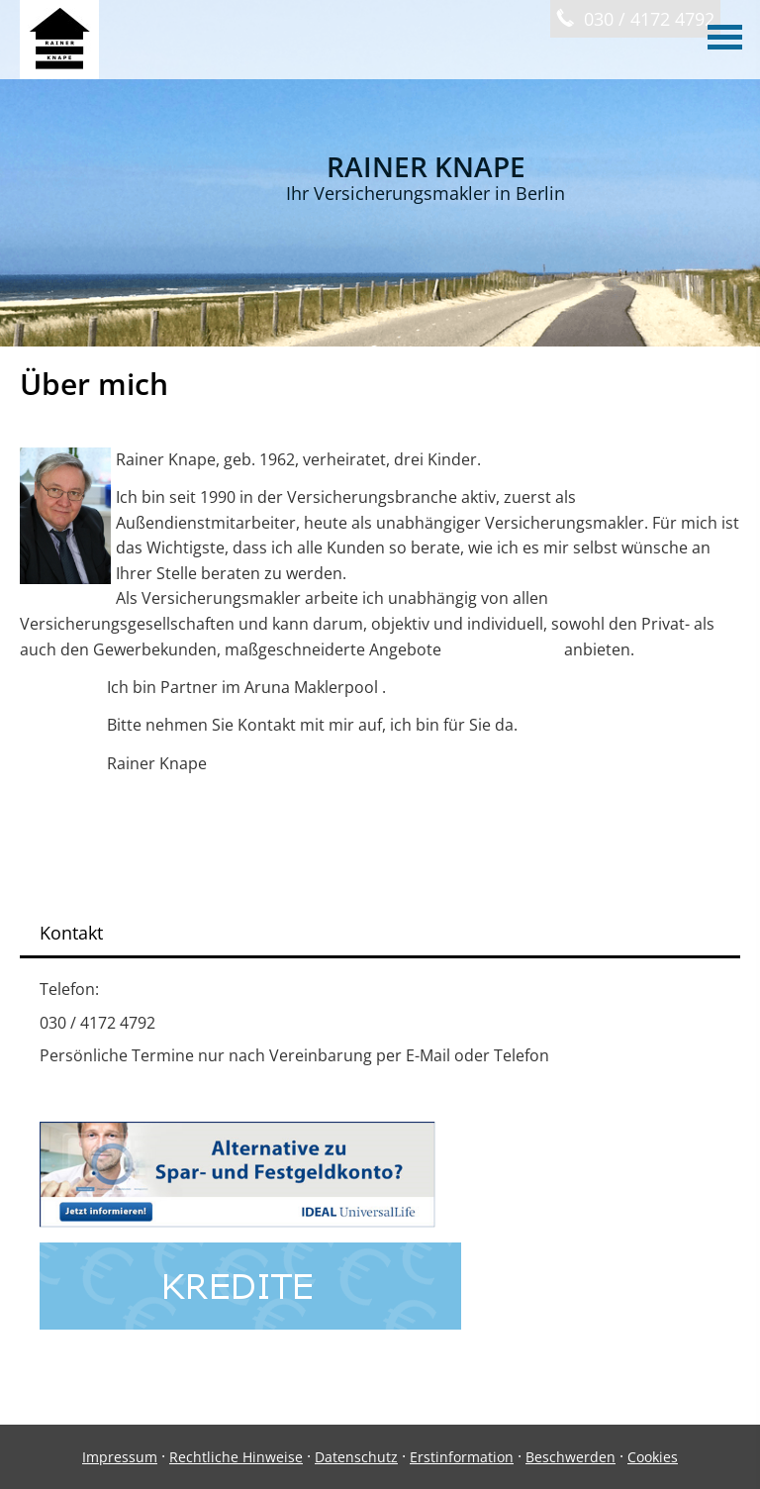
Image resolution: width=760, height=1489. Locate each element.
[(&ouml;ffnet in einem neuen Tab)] (237, 1222)
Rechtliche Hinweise (236, 1456)
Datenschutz (356, 1456)
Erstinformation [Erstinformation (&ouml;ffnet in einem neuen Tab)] (462, 1456)
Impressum (119, 1456)
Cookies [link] (652, 1456)
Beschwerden (570, 1456)
